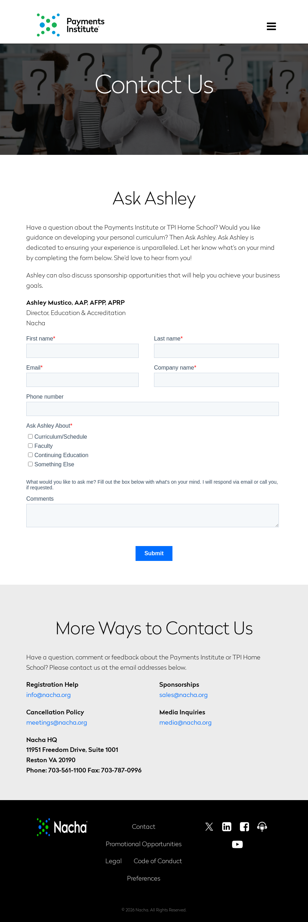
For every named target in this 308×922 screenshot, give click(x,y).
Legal (113, 860)
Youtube (237, 844)
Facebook (244, 826)
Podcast (262, 826)
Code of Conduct (158, 860)
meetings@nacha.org (56, 722)
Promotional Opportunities (144, 843)
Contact (143, 826)
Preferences (143, 878)
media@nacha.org (185, 722)
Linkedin (226, 826)
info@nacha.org (48, 694)
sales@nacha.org (183, 694)
